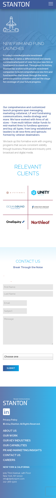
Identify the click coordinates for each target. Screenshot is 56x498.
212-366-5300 (10, 482)
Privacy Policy (10, 420)
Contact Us (11, 455)
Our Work (10, 435)
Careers (9, 459)
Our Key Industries (17, 440)
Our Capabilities (15, 445)
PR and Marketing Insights (22, 450)
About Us (10, 430)
